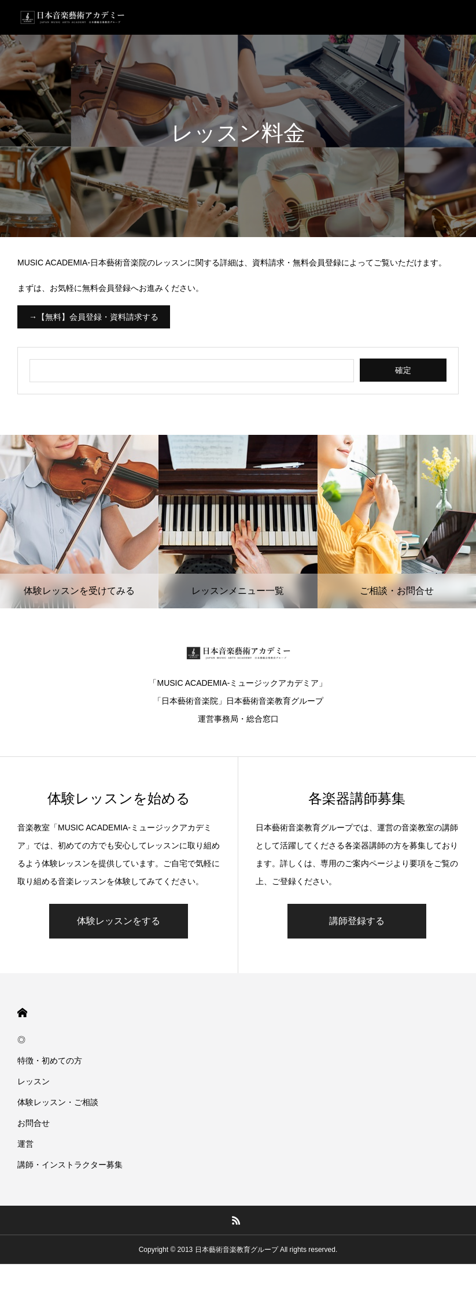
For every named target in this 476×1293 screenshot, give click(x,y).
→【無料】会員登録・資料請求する (93, 317)
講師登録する (357, 921)
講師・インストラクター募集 (70, 1164)
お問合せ (33, 1123)
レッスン (33, 1081)
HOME (22, 1013)
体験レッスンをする (118, 921)
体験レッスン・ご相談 (57, 1102)
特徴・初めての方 (49, 1060)
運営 (25, 1143)
